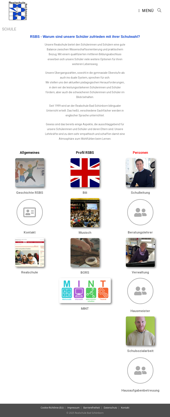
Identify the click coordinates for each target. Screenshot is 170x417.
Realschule (29, 272)
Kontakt (30, 232)
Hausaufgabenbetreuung (140, 390)
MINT (85, 308)
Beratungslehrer (140, 232)
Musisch (85, 232)
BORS (85, 272)
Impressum (73, 407)
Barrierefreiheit (91, 407)
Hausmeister (140, 311)
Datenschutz (110, 407)
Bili (85, 193)
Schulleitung (140, 193)
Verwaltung (140, 272)
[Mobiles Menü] (146, 10)
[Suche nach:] (158, 10)
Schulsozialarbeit (140, 351)
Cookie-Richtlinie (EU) (52, 407)
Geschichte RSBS (29, 193)
